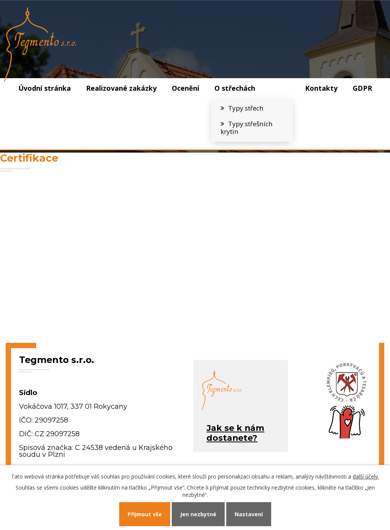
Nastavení (249, 514)
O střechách (234, 88)
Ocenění (185, 88)
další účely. (366, 476)
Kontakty (321, 88)
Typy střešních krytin (247, 127)
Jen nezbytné (198, 514)
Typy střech (246, 108)
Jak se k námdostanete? (235, 433)
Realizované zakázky (121, 88)
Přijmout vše (145, 514)
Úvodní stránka (44, 88)
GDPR (362, 88)
